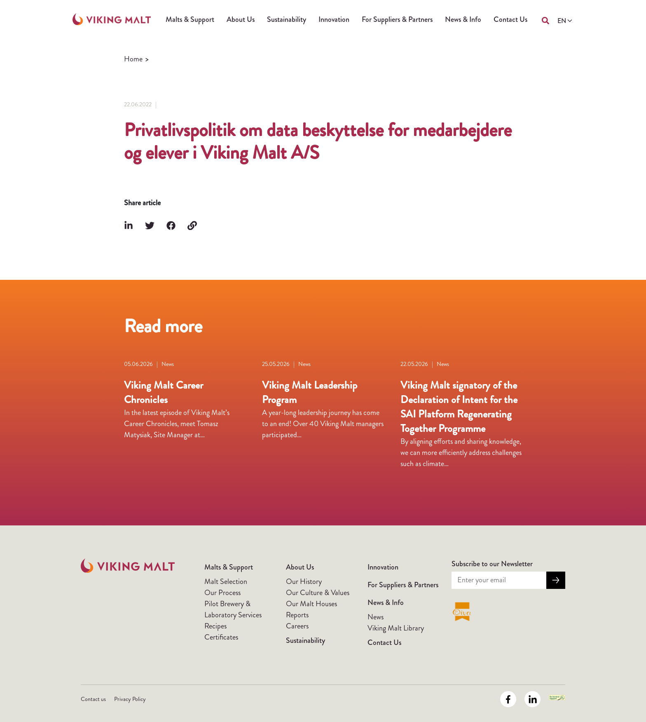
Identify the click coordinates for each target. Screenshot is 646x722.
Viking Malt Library (395, 628)
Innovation (333, 19)
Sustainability (286, 19)
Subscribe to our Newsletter (492, 563)
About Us (241, 19)
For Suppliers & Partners (397, 19)
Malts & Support (190, 19)
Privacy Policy (130, 699)
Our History (304, 581)
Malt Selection (225, 581)
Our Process (222, 592)
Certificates (221, 637)
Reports (297, 614)
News (375, 617)
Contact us (93, 699)
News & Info (463, 19)
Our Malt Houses (311, 603)
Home (133, 59)
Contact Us (510, 19)
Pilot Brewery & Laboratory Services (233, 609)
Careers (297, 626)
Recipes (215, 626)
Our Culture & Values (317, 592)
